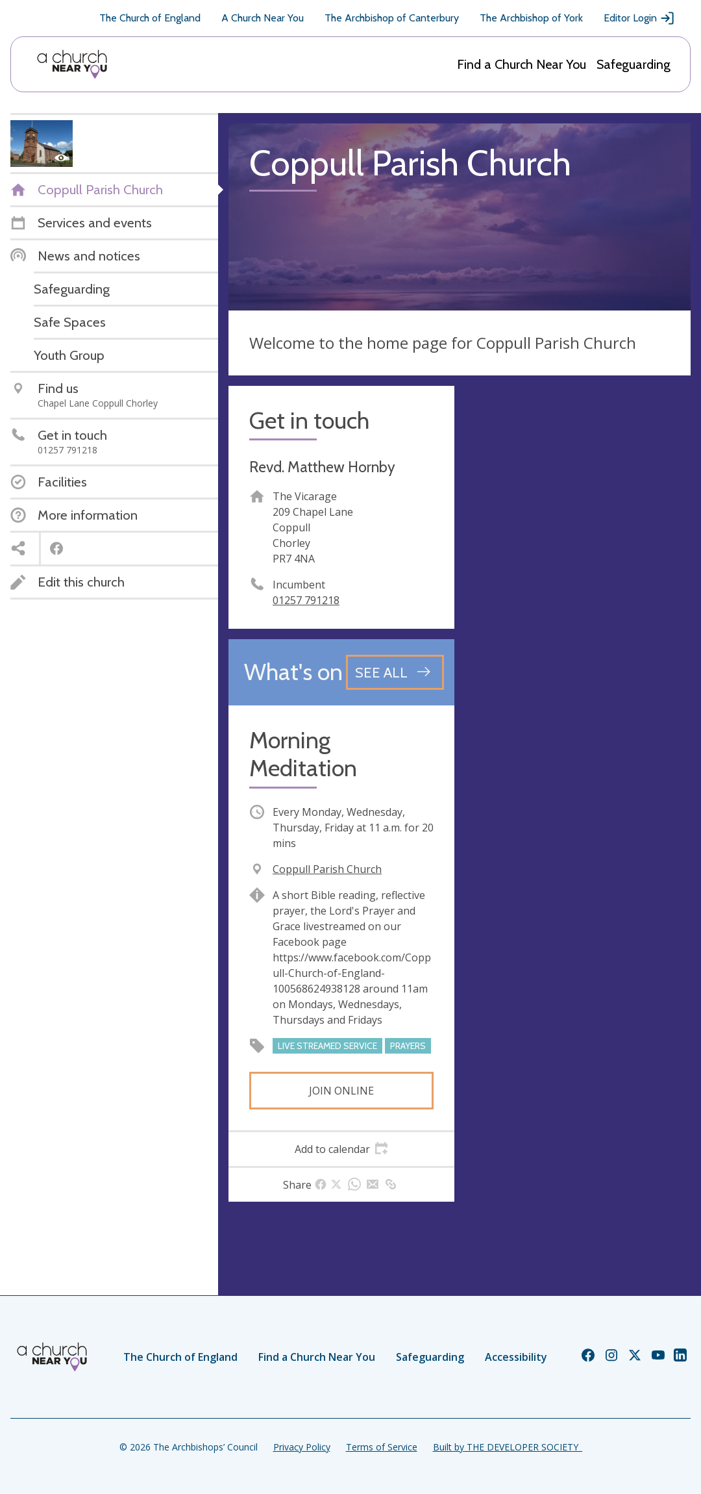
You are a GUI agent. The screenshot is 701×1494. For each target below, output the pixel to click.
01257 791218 (306, 600)
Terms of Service (381, 1447)
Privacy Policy (301, 1447)
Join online (341, 1090)
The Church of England (150, 18)
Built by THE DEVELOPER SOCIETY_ (507, 1447)
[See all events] (395, 672)
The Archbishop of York (531, 18)
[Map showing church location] (578, 499)
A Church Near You (262, 18)
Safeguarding (633, 64)
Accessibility (516, 1357)
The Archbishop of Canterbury (392, 18)
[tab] (341, 1149)
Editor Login (639, 18)
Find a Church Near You (521, 64)
